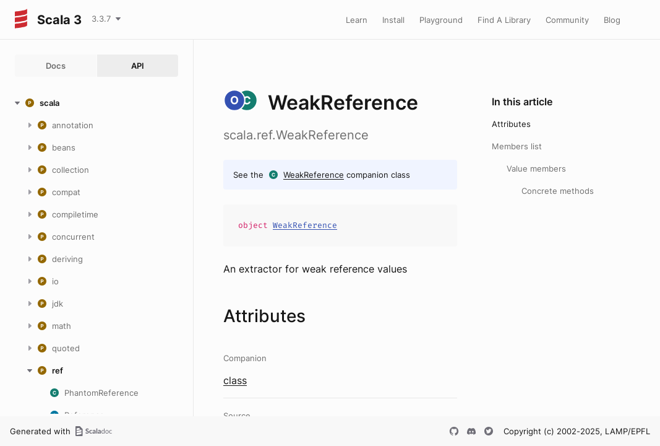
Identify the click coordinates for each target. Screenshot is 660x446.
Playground (441, 20)
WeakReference (313, 175)
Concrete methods (557, 191)
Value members (536, 168)
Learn (356, 20)
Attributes (511, 124)
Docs (56, 66)
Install (393, 20)
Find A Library (504, 20)
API (137, 66)
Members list (517, 146)
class (235, 380)
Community (567, 20)
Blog (612, 20)
